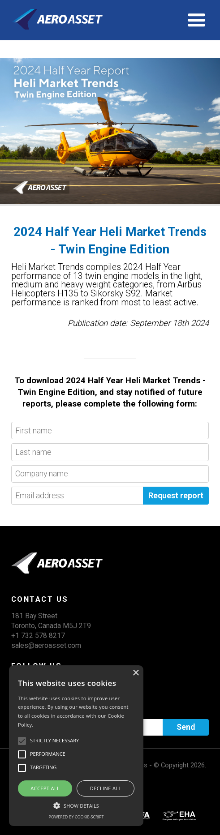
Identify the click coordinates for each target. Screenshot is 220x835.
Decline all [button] (105, 788)
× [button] (135, 673)
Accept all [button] (45, 788)
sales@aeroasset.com (46, 645)
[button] (76, 804)
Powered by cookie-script (76, 817)
